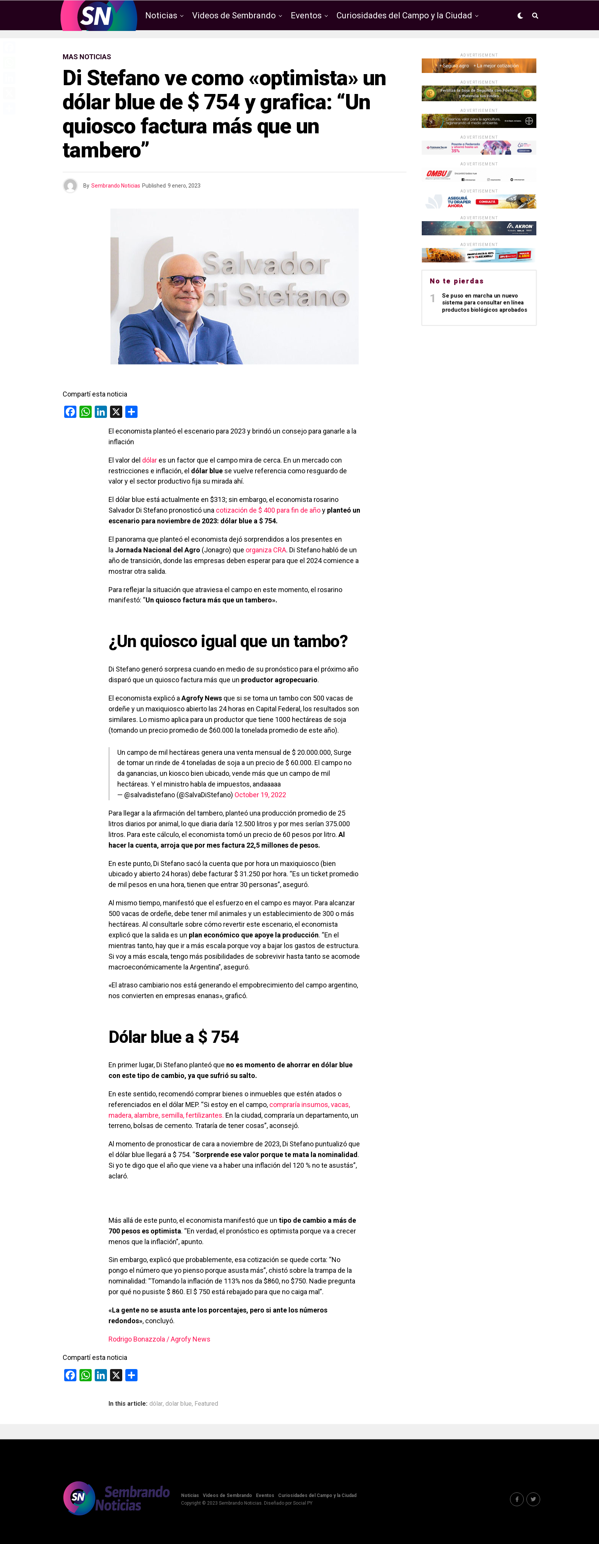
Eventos (306, 15)
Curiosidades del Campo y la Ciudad (404, 15)
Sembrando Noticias (115, 186)
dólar (149, 460)
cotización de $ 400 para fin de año (267, 510)
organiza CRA (266, 550)
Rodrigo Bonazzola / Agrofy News (159, 1339)
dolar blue (178, 1404)
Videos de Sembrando (234, 15)
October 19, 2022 (260, 795)
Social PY (302, 1503)
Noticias (161, 15)
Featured (206, 1404)
